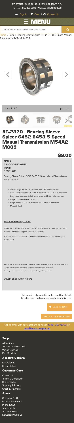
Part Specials (9, 353)
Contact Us (53, 14)
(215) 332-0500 (57, 325)
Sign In (23, 14)
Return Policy (9, 382)
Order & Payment (11, 389)
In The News (8, 405)
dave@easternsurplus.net (37, 328)
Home (3, 35)
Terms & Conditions (12, 379)
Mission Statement (12, 401)
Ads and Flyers (10, 411)
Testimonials (8, 408)
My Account (8, 363)
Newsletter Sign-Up (12, 415)
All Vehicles (8, 343)
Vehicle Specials (10, 350)
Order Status (9, 366)
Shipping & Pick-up (11, 385)
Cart (36, 14)
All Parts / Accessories (14, 346)
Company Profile (10, 398)
